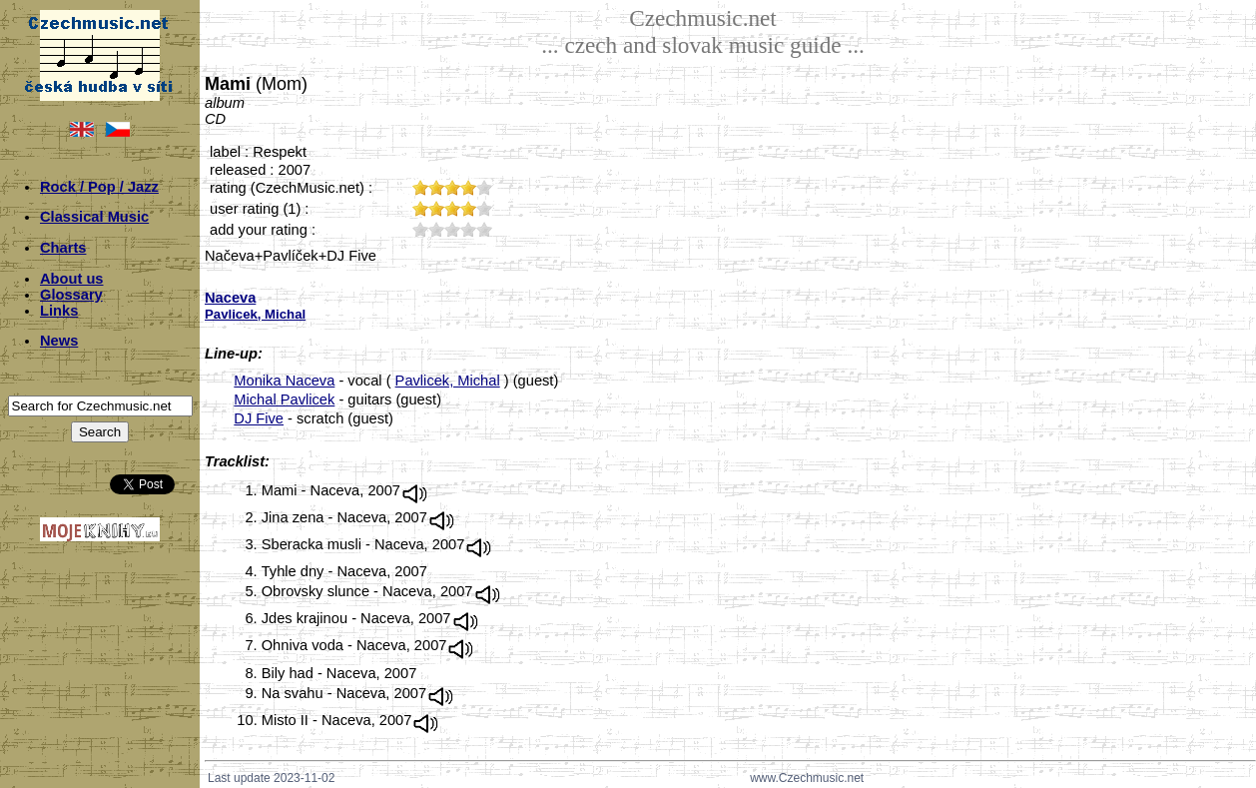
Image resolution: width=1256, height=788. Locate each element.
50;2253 (484, 229)
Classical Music (94, 217)
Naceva (230, 298)
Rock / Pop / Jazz (99, 187)
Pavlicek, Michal (447, 381)
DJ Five (259, 418)
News (59, 341)
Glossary (71, 295)
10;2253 (420, 229)
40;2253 (468, 229)
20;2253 (436, 229)
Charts (63, 248)
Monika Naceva (284, 381)
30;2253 (452, 229)
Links (59, 311)
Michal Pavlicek (284, 399)
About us (72, 279)
